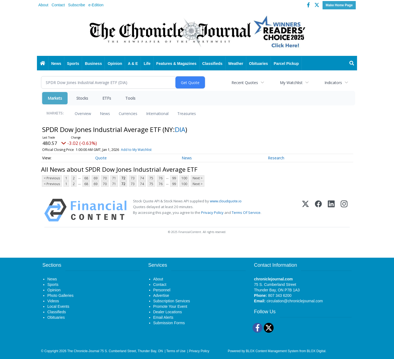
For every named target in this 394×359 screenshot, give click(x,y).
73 (133, 178)
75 (151, 178)
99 (174, 178)
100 (184, 178)
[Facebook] (318, 210)
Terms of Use (176, 351)
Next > (197, 178)
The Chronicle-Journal (83, 351)
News (105, 113)
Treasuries (186, 113)
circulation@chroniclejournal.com (294, 301)
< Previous (52, 178)
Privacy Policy (212, 212)
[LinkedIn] (331, 210)
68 (86, 178)
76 (161, 178)
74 (142, 178)
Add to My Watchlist (136, 149)
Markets (55, 98)
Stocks (82, 98)
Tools (130, 98)
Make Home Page (339, 5)
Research (276, 157)
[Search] (352, 63)
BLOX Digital (316, 351)
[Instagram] (344, 210)
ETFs (106, 98)
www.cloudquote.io (226, 201)
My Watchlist (291, 82)
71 (114, 178)
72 (123, 178)
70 (105, 178)
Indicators (333, 82)
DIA (180, 129)
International (157, 113)
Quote (101, 157)
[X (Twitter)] (305, 210)
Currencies (128, 113)
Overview (83, 113)
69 (95, 178)
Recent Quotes (244, 82)
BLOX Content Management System (272, 351)
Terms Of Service (246, 212)
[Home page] (197, 33)
